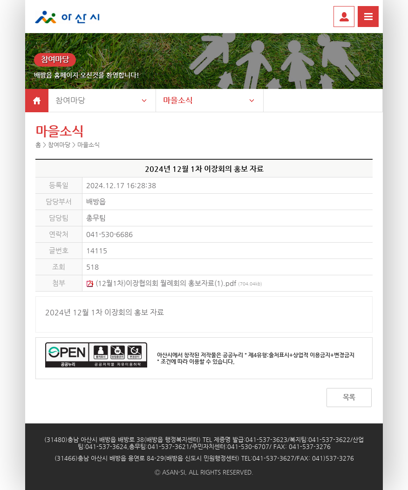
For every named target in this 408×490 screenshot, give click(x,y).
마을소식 (178, 100)
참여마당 (70, 100)
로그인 (343, 16)
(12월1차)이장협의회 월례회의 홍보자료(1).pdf (174, 283)
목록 (349, 397)
